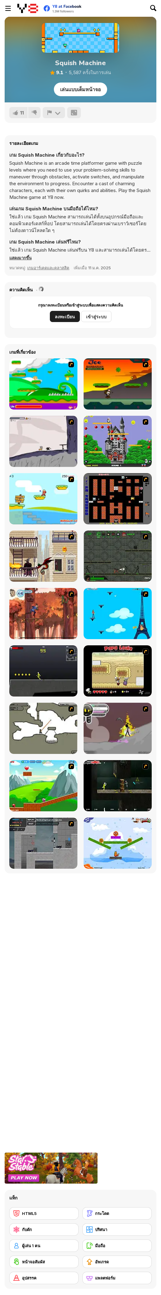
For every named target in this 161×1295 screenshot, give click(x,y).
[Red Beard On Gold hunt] (43, 498)
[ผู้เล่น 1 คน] (44, 1245)
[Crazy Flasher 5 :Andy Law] (118, 785)
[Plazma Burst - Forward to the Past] (43, 843)
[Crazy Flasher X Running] (43, 671)
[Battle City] (118, 498)
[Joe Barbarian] (118, 384)
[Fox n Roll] (118, 843)
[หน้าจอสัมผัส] (44, 1262)
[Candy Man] (43, 384)
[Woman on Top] (118, 613)
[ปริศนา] (117, 1229)
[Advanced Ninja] (43, 728)
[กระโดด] (117, 1213)
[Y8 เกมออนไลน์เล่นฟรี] (27, 8)
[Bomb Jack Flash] (118, 441)
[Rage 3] (118, 728)
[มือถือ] (117, 1245)
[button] (20, 257)
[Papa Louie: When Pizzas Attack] (118, 671)
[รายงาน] (54, 112)
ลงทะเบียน (65, 316)
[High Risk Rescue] (43, 556)
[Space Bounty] (118, 556)
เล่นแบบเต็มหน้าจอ (80, 89)
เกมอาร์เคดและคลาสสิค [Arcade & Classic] (48, 267)
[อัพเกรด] (117, 1262)
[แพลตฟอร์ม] (117, 1278)
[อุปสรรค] (44, 1278)
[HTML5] (44, 1213)
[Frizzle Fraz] (43, 785)
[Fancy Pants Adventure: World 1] (43, 441)
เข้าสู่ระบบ (96, 316)
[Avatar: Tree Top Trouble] (43, 613)
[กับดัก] (44, 1229)
